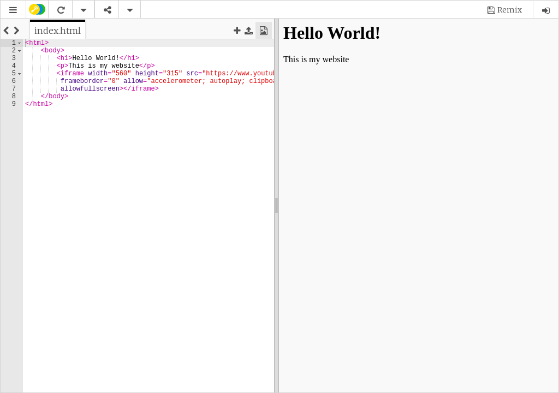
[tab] (57, 30)
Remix (509, 10)
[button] (13, 10)
